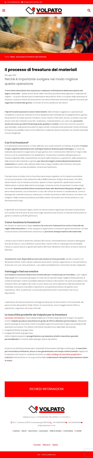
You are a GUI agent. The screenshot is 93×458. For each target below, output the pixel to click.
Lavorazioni (43, 431)
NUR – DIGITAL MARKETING (46, 455)
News (12, 57)
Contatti (78, 431)
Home (7, 57)
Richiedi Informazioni (47, 389)
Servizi (24, 431)
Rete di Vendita (55, 431)
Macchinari (33, 431)
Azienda (16, 431)
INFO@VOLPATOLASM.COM (31, 2)
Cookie (37, 445)
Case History (68, 431)
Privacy (47, 445)
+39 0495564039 (12, 2)
